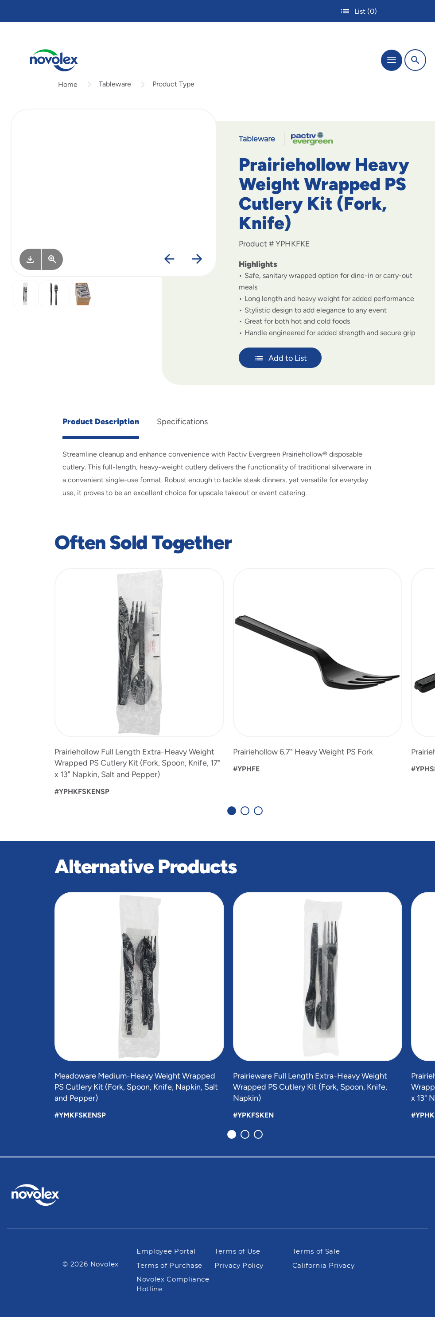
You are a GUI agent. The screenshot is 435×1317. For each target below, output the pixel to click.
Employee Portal (166, 1251)
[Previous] (169, 259)
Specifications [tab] (182, 421)
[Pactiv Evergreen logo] (42, 1196)
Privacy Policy (239, 1265)
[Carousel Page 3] (258, 810)
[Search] (415, 60)
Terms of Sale (316, 1251)
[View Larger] (52, 259)
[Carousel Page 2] (245, 810)
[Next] (197, 259)
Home (68, 84)
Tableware (115, 84)
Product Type (173, 84)
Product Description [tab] (100, 421)
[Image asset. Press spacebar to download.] (30, 259)
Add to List (280, 358)
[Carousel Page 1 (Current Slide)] (231, 810)
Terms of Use (237, 1251)
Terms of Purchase (169, 1265)
